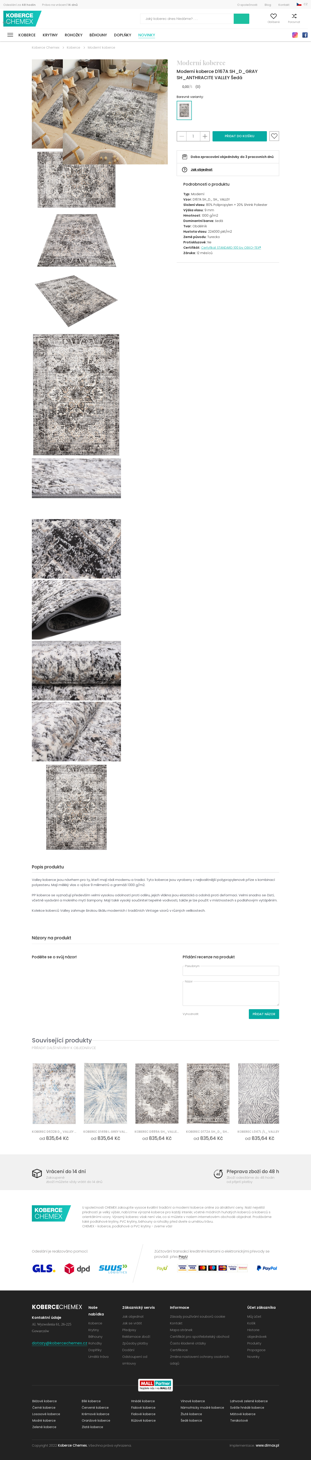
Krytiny (50, 35)
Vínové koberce (192, 1401)
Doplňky (122, 35)
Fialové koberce (143, 1407)
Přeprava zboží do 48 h (252, 1171)
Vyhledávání (221, 19)
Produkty (254, 1343)
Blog (268, 5)
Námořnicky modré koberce (202, 1407)
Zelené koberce (44, 1427)
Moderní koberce (101, 47)
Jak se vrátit (132, 1323)
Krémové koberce (95, 1414)
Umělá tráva (98, 1356)
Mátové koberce (242, 1414)
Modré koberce (43, 1420)
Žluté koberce (191, 1414)
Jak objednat (202, 169)
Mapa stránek (181, 1329)
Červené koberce (94, 1407)
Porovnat (286, 22)
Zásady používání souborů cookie (197, 1316)
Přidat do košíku (239, 136)
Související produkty (62, 1040)
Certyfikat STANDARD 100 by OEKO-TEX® (231, 247)
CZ (306, 4)
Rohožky (73, 35)
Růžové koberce (143, 1420)
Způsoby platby (135, 1343)
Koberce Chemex (23, 19)
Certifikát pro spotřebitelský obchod (199, 1336)
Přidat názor (264, 1014)
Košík (304, 22)
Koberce (27, 35)
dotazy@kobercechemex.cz (60, 1343)
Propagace (256, 1350)
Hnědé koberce (142, 1401)
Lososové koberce (46, 1414)
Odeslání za (19, 5)
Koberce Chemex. (72, 1445)
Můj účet (245, 22)
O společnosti (247, 5)
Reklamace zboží (136, 1336)
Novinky (146, 35)
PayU (183, 1256)
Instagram (295, 35)
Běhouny (98, 35)
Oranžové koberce (95, 1420)
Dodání (128, 1350)
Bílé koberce (90, 1401)
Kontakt (283, 5)
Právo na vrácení (60, 5)
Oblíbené (266, 22)
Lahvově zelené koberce (248, 1401)
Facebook (305, 35)
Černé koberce (43, 1407)
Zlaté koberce (92, 1427)
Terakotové (239, 1420)
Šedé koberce (191, 1420)
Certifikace (179, 1350)
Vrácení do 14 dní (66, 1171)
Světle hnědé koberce (247, 1407)
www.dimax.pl (267, 1445)
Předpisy (129, 1329)
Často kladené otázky (188, 1343)
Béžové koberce (44, 1401)
